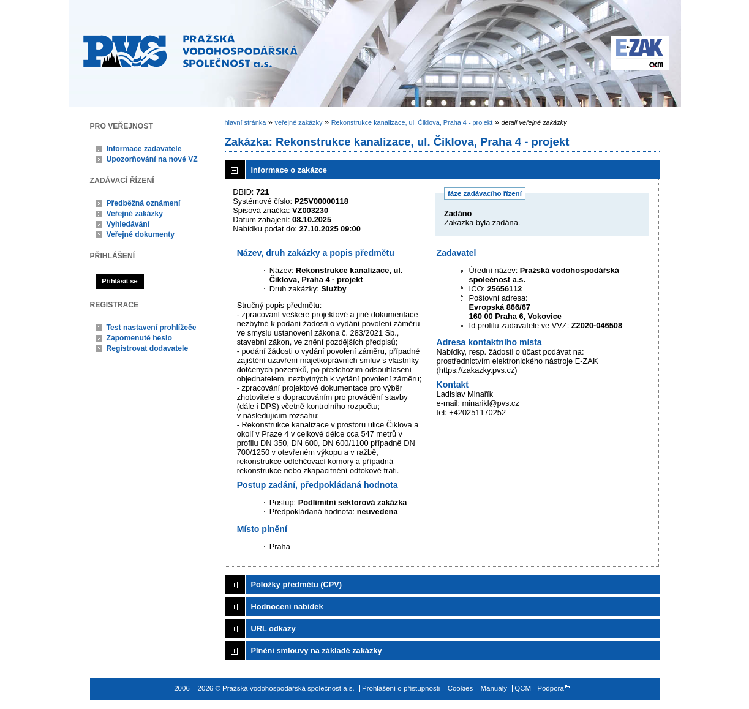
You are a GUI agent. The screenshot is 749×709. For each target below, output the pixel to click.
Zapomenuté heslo (139, 338)
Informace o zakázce (289, 169)
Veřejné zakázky (135, 213)
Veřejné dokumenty (141, 234)
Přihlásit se (119, 281)
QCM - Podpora (539, 688)
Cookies (460, 688)
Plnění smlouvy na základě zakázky (316, 650)
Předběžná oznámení (144, 203)
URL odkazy (273, 628)
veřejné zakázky (298, 122)
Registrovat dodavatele (148, 348)
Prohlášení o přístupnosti (401, 688)
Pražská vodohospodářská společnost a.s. (190, 50)
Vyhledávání (128, 224)
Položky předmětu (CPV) (296, 584)
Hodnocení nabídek (287, 606)
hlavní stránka (245, 122)
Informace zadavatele (144, 148)
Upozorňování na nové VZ (152, 159)
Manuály (493, 688)
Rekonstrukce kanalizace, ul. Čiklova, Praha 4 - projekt (412, 122)
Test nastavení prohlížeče (152, 327)
